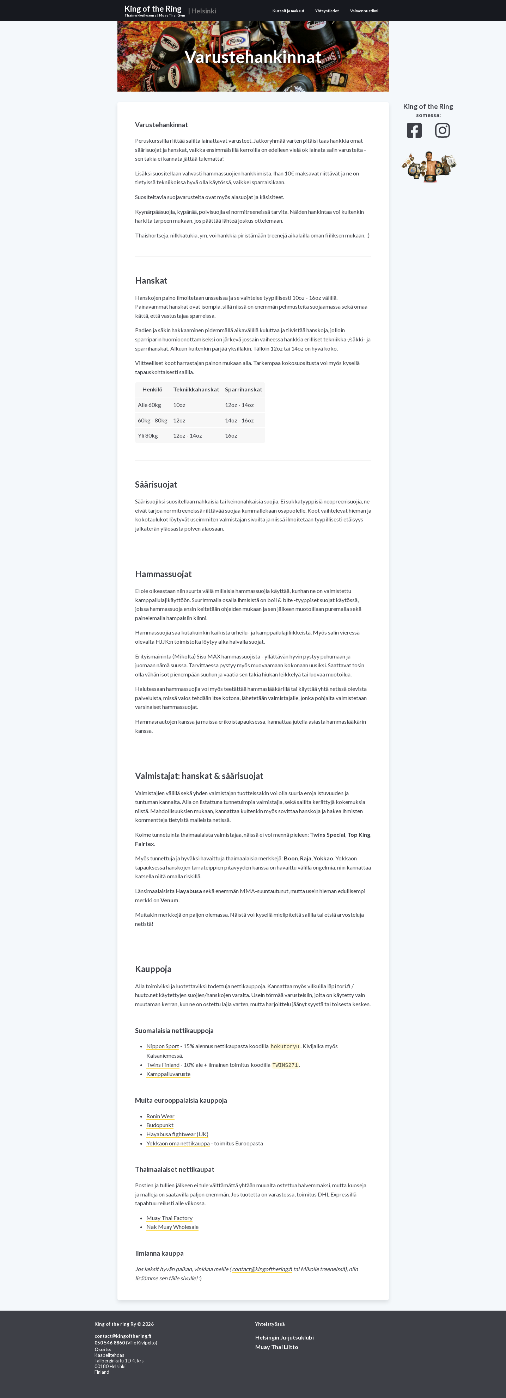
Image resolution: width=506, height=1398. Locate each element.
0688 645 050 (110, 1342)
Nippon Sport (162, 1046)
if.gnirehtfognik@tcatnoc (262, 1268)
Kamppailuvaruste (168, 1073)
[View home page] (172, 10)
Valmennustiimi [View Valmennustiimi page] (364, 10)
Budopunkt (159, 1124)
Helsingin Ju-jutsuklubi (284, 1336)
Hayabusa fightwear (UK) (177, 1133)
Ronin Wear (160, 1115)
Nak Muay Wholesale (172, 1226)
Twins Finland (162, 1064)
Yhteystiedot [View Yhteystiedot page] (327, 10)
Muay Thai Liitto (276, 1346)
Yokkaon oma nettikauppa (178, 1142)
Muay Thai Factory (169, 1217)
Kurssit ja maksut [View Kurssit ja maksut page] (288, 10)
